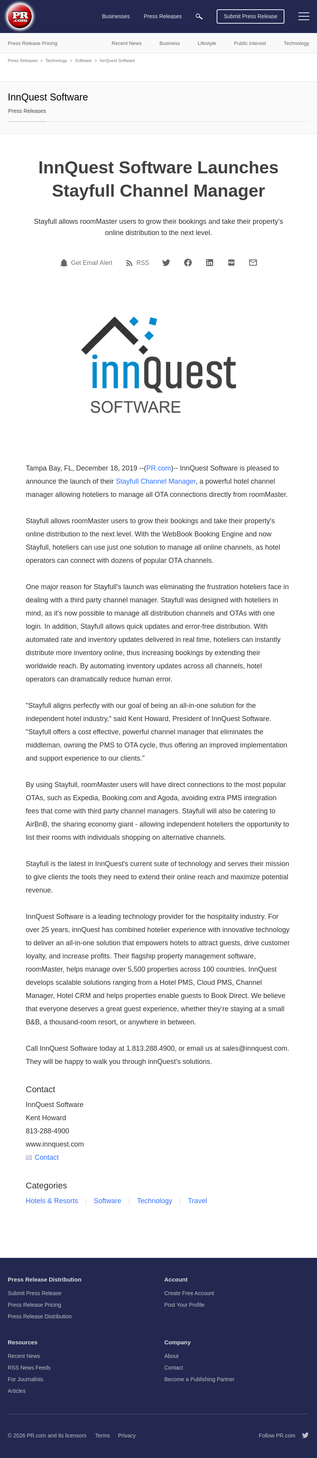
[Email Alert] (65, 263)
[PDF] (231, 262)
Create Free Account (189, 1293)
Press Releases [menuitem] (163, 16)
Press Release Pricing (34, 1305)
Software (83, 60)
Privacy (127, 1435)
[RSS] (130, 263)
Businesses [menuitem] (116, 16)
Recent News (24, 1356)
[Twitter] (166, 262)
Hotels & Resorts (52, 1201)
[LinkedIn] (209, 262)
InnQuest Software (117, 60)
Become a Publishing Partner (199, 1379)
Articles (17, 1391)
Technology (56, 60)
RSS (142, 263)
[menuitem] (199, 16)
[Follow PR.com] (302, 1435)
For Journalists (25, 1379)
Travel (197, 1201)
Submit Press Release (250, 16)
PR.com (158, 468)
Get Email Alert (91, 263)
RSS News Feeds (29, 1368)
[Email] (253, 262)
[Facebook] (188, 262)
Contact (42, 1157)
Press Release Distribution (40, 1316)
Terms (102, 1435)
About (171, 1356)
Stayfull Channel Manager (156, 481)
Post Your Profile (184, 1305)
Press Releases (23, 60)
